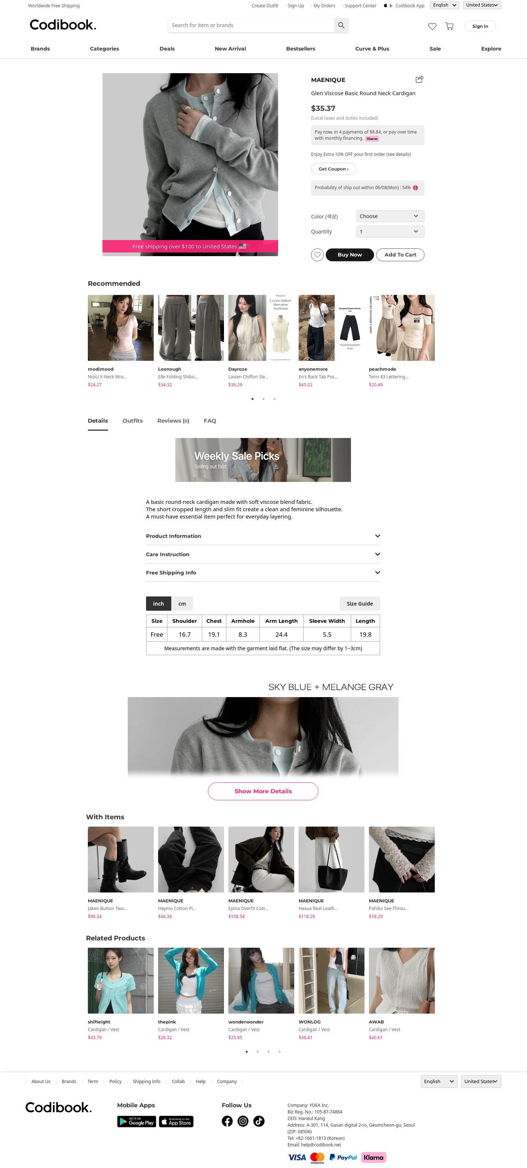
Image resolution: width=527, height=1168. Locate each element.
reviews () (173, 420)
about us (41, 1081)
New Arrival (230, 48)
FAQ (210, 420)
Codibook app (410, 6)
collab (178, 1081)
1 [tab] (252, 399)
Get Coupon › (333, 169)
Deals (167, 48)
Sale (435, 48)
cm (182, 603)
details (98, 420)
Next (444, 342)
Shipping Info (147, 1081)
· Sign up (295, 6)
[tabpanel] (123, 342)
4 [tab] (279, 1051)
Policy (115, 1081)
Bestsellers (300, 48)
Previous (82, 342)
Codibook (63, 24)
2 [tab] (263, 399)
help (201, 1081)
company (227, 1081)
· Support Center (360, 6)
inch (158, 603)
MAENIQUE (328, 79)
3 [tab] (274, 399)
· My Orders (323, 6)
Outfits (133, 420)
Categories (104, 48)
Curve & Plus (372, 48)
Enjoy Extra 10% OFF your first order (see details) (361, 154)
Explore (491, 48)
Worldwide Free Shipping (54, 6)
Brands (40, 48)
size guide (360, 603)
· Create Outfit (264, 6)
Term (93, 1081)
